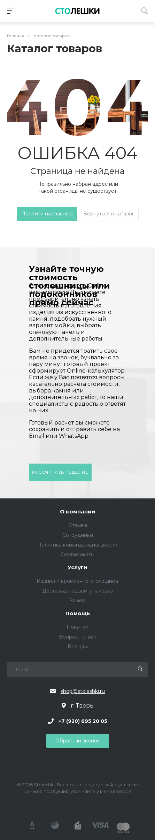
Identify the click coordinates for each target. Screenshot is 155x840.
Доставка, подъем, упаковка (77, 591)
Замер (77, 600)
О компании (77, 512)
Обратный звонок (77, 741)
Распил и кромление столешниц (77, 581)
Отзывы (77, 525)
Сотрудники (77, 535)
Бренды (78, 646)
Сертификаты (77, 554)
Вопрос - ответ (77, 637)
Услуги (77, 568)
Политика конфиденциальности (77, 545)
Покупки (77, 627)
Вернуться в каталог (108, 214)
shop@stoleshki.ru (83, 691)
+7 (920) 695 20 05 (83, 721)
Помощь (77, 614)
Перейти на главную (47, 214)
